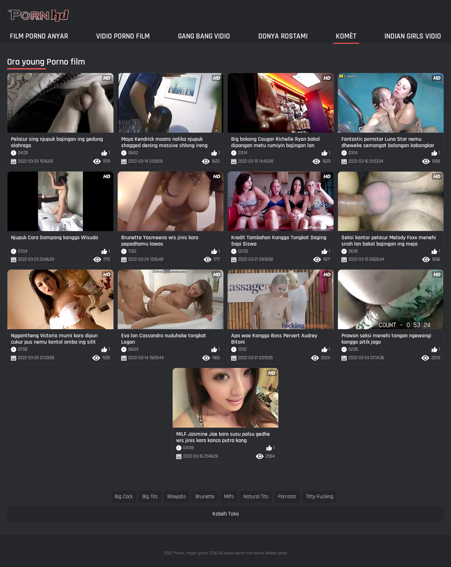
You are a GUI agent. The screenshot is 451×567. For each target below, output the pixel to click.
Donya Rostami (283, 36)
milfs (229, 496)
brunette (205, 496)
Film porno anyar (39, 36)
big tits (149, 496)
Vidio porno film (123, 36)
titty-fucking (319, 496)
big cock (123, 496)
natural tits (255, 496)
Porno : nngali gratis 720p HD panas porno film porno (219, 553)
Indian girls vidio (412, 36)
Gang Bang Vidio (204, 36)
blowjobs (176, 496)
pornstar (287, 496)
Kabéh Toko (225, 514)
